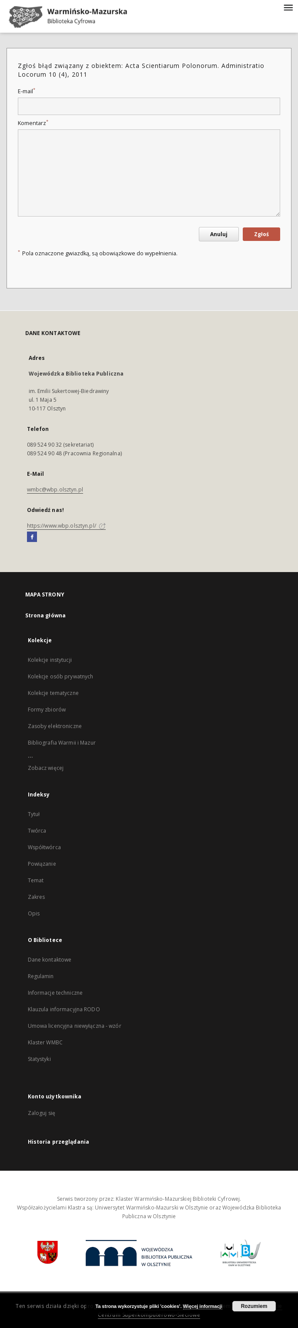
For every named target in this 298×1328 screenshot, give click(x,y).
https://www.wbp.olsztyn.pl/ (66, 525)
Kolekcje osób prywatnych (61, 676)
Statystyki (39, 1059)
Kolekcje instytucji (50, 660)
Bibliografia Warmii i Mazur (62, 742)
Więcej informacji (202, 1306)
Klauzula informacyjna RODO (64, 1009)
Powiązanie (42, 863)
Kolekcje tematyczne (53, 693)
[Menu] (288, 7)
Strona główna (45, 615)
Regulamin (41, 976)
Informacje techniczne (55, 992)
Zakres (36, 897)
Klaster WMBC (45, 1042)
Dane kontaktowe (50, 959)
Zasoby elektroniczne (55, 726)
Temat (36, 880)
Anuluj (219, 234)
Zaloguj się (42, 1113)
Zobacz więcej (46, 768)
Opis (34, 913)
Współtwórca (44, 847)
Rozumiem (254, 1306)
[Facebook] (32, 537)
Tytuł (34, 814)
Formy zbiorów (47, 709)
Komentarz (33, 123)
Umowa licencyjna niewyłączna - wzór (74, 1026)
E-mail (26, 91)
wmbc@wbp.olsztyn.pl (55, 489)
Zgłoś (261, 234)
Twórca (37, 830)
